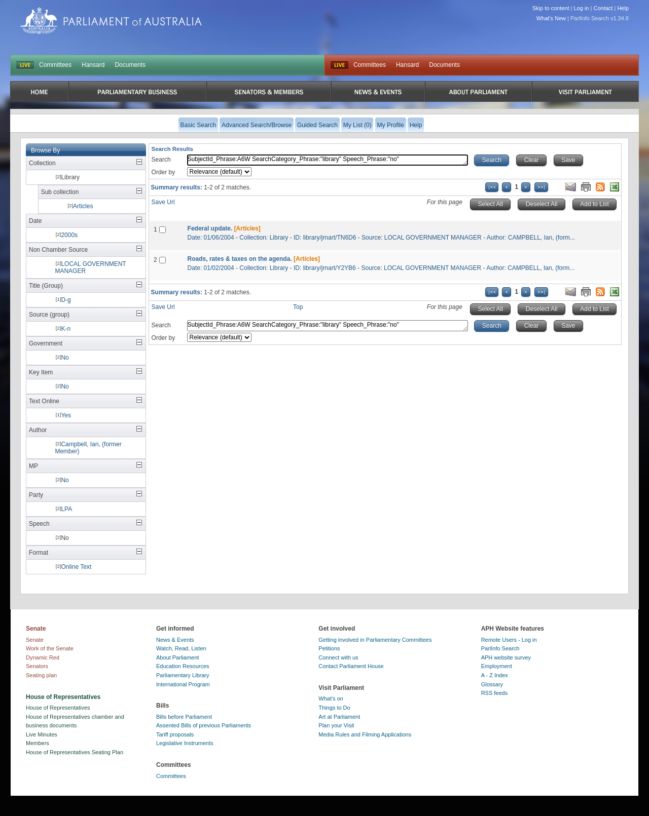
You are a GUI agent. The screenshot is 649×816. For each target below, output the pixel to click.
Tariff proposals (175, 734)
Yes (66, 415)
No (64, 357)
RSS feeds (494, 693)
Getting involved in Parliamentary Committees (374, 640)
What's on (330, 698)
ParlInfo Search (500, 648)
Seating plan (41, 675)
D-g (65, 299)
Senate (35, 640)
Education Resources (182, 666)
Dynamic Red (42, 657)
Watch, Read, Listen (181, 648)
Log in (581, 8)
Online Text (76, 566)
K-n (65, 328)
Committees (55, 64)
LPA (66, 509)
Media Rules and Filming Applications (364, 734)
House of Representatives (58, 708)
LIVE (25, 65)
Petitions (329, 648)
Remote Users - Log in (509, 640)
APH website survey (506, 657)
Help (623, 8)
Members (37, 743)
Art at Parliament (339, 717)
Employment (496, 666)
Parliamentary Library (182, 675)
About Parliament (177, 657)
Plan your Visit (336, 725)
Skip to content (550, 8)
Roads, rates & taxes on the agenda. (240, 258)
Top (298, 306)
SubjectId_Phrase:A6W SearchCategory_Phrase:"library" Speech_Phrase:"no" (327, 160)
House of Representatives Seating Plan (74, 752)
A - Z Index (494, 675)
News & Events (175, 640)
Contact (602, 8)
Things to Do (334, 708)
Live (339, 65)
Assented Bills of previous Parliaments (203, 725)
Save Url (163, 202)
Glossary (492, 684)
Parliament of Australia (111, 20)
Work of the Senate (50, 648)
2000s (69, 235)
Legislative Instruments (184, 743)
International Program (183, 684)
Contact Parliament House (350, 666)
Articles (83, 206)
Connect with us (338, 657)
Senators (37, 666)
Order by (163, 172)
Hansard (93, 64)
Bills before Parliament (184, 717)
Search (161, 159)
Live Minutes (41, 734)
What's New (551, 18)
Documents (130, 64)
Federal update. (210, 228)
